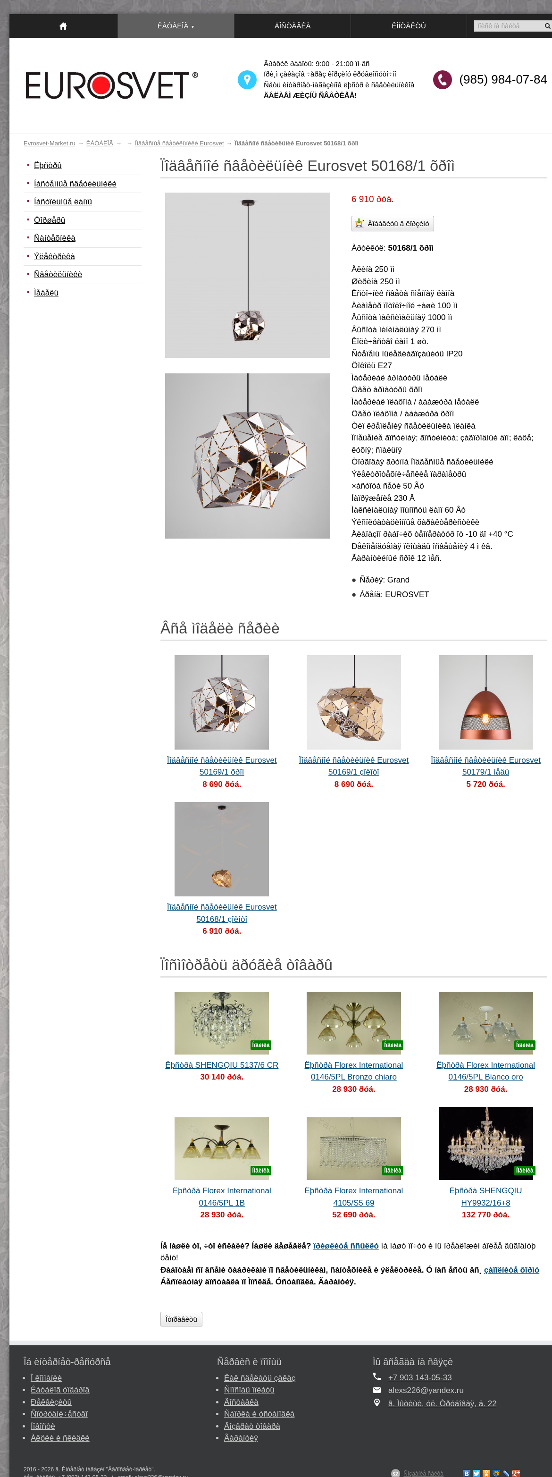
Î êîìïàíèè (46, 1378)
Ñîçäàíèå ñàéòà (423, 1473)
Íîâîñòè (43, 1426)
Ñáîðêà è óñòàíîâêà (259, 1413)
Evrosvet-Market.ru (49, 143)
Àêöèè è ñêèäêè (60, 1438)
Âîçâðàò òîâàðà (252, 1426)
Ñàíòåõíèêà (54, 238)
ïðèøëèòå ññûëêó (346, 1245)
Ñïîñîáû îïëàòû (249, 1389)
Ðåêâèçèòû (51, 1402)
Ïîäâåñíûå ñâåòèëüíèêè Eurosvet (179, 143)
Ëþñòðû (48, 165)
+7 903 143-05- (415, 1377)
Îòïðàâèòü (181, 1319)
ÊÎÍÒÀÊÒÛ (409, 26)
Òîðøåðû (49, 220)
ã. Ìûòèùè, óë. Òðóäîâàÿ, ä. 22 (442, 1403)
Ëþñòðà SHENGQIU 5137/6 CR (221, 1065)
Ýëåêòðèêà (54, 256)
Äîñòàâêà (241, 1402)
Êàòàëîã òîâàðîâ (60, 1389)
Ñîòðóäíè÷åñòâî (59, 1413)
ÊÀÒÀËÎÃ (99, 143)
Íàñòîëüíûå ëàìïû (63, 201)
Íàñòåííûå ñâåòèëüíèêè (75, 183)
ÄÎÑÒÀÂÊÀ (293, 26)
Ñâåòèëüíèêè (58, 274)
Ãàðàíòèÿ (241, 1438)
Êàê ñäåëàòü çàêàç (259, 1378)
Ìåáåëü (46, 292)
